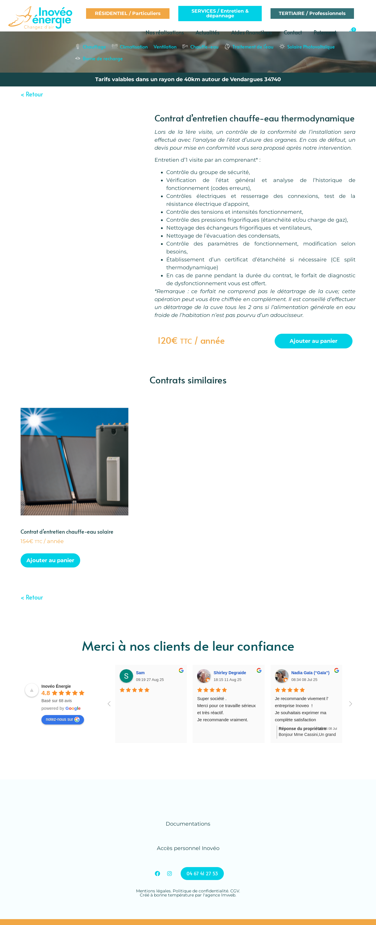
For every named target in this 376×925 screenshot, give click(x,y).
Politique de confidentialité (200, 891)
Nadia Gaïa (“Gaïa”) (310, 672)
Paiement (325, 32)
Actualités (207, 32)
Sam (140, 672)
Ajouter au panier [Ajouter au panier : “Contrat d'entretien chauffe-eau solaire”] (50, 560)
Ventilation (165, 46)
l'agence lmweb (219, 895)
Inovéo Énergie (56, 686)
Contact (293, 32)
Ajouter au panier (314, 341)
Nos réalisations (165, 32)
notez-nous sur (63, 719)
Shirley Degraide (230, 672)
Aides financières (251, 32)
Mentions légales (153, 891)
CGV (234, 891)
